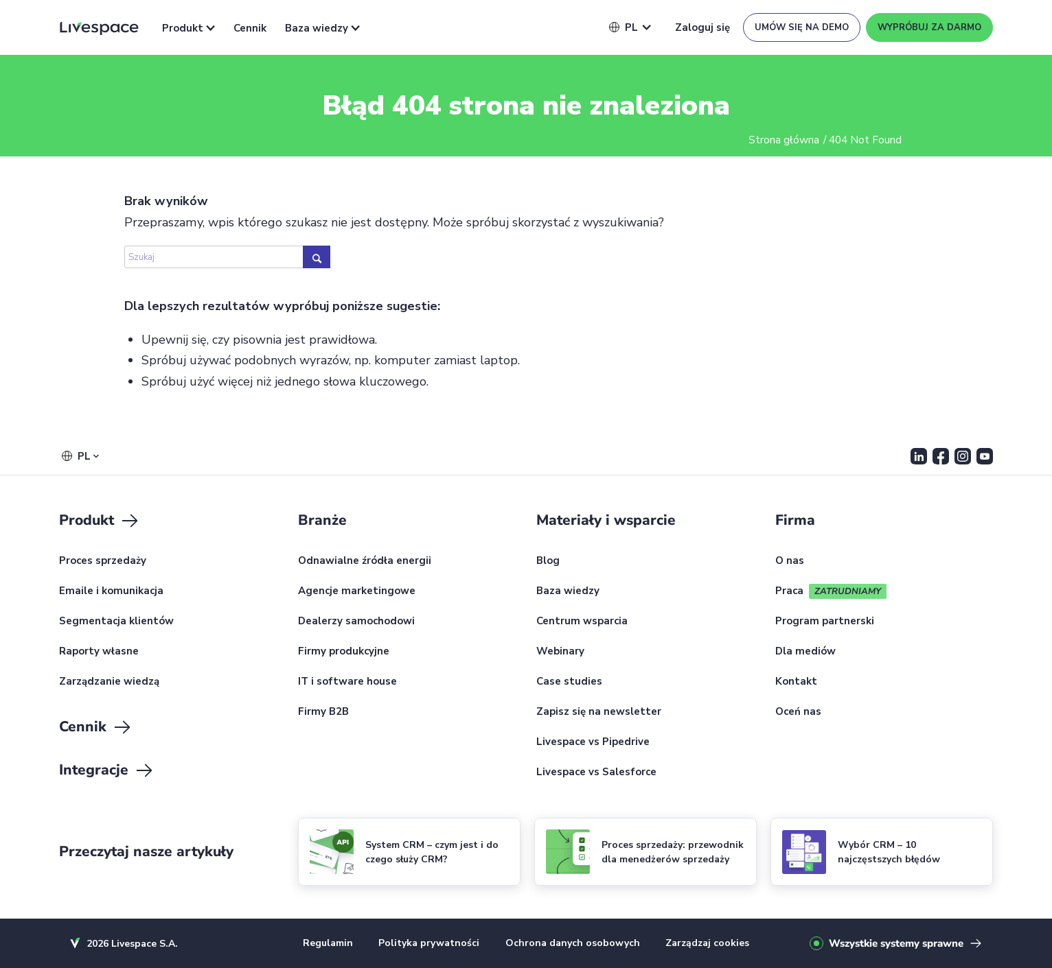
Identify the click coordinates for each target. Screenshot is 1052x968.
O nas (789, 561)
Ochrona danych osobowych (572, 942)
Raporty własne (99, 652)
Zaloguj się (702, 27)
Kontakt (796, 682)
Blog (548, 561)
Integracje (107, 770)
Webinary (560, 652)
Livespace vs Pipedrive (593, 742)
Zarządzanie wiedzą (109, 682)
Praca (789, 591)
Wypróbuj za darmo (929, 27)
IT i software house (347, 682)
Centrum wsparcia (582, 621)
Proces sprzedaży (102, 561)
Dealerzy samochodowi (356, 621)
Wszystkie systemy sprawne (896, 943)
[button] (623, 27)
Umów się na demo (802, 27)
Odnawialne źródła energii (364, 561)
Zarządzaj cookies (707, 942)
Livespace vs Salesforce (596, 772)
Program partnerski (824, 621)
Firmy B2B (323, 712)
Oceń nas (798, 712)
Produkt (188, 28)
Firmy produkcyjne (343, 652)
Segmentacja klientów (116, 621)
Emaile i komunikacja (111, 591)
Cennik (249, 28)
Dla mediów (805, 652)
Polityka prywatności (428, 942)
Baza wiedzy (322, 28)
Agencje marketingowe (356, 591)
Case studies (569, 682)
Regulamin (328, 942)
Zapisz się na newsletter (598, 712)
